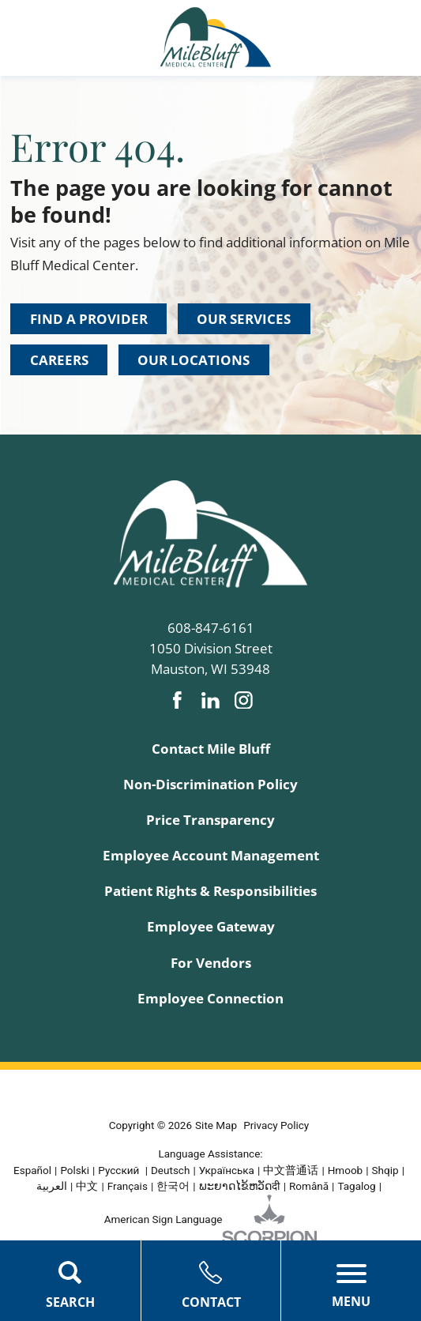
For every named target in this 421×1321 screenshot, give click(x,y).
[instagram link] (244, 700)
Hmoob (345, 1170)
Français (127, 1186)
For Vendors (211, 963)
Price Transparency (210, 820)
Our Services (244, 319)
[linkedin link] (210, 700)
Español (32, 1170)
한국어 (173, 1186)
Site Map (216, 1125)
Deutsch (170, 1170)
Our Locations (193, 360)
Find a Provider (89, 319)
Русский (119, 1170)
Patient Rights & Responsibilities (210, 891)
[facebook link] (177, 700)
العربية (51, 1186)
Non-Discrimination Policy (210, 784)
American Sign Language (163, 1219)
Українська (226, 1170)
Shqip (385, 1170)
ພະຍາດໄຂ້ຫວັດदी (239, 1186)
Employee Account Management (211, 855)
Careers (59, 360)
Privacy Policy (276, 1125)
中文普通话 (290, 1170)
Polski (74, 1170)
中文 (87, 1186)
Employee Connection (210, 998)
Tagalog (356, 1186)
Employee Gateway (211, 926)
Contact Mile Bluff (211, 749)
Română (309, 1186)
